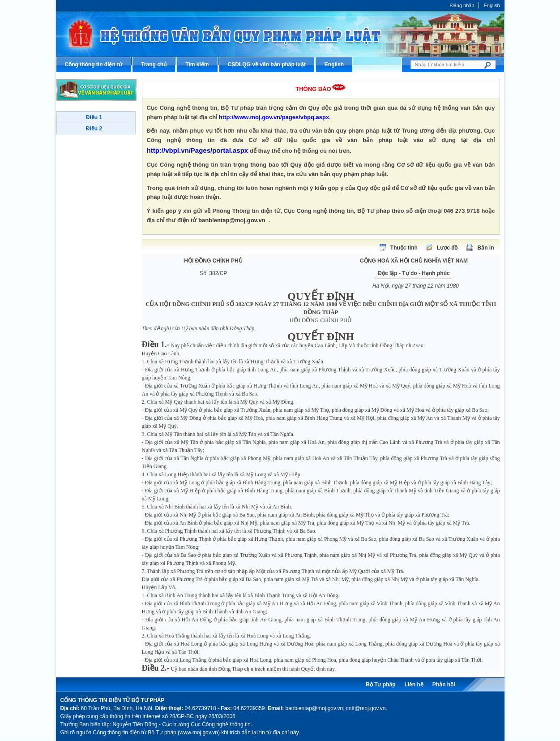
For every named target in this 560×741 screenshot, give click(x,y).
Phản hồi (443, 684)
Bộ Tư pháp (380, 684)
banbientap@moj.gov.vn (231, 220)
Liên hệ (413, 684)
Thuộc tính (404, 248)
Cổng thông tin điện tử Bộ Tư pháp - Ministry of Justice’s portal (280, 34)
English (491, 5)
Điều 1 (94, 117)
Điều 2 (94, 128)
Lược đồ (447, 248)
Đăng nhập (462, 5)
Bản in (486, 248)
